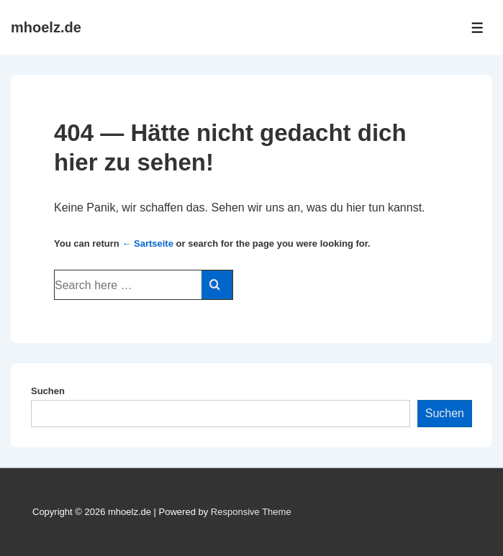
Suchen (48, 391)
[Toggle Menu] (477, 27)
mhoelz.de (46, 27)
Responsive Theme (251, 511)
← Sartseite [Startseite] (147, 243)
